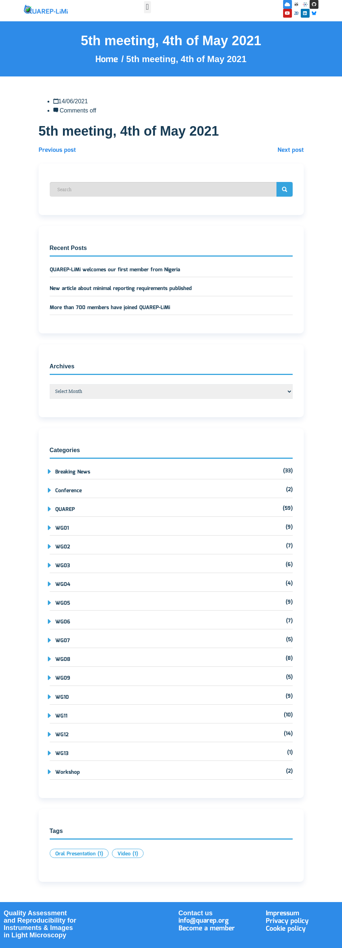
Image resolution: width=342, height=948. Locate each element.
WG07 (62, 641)
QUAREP (65, 509)
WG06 (62, 622)
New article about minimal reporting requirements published (121, 289)
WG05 (62, 603)
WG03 (62, 566)
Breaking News (72, 472)
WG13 (61, 754)
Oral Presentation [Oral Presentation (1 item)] (79, 854)
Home (108, 60)
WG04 (62, 584)
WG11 (61, 716)
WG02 (62, 547)
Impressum (282, 913)
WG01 (62, 528)
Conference (68, 491)
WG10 (62, 697)
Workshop (67, 772)
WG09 (62, 678)
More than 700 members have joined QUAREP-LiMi (110, 308)
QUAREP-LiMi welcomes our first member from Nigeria (115, 270)
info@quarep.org (204, 921)
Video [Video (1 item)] (127, 854)
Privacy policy (287, 921)
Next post (291, 150)
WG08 (62, 659)
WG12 (61, 735)
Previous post (57, 150)
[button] (147, 7)
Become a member (207, 928)
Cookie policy (286, 929)
